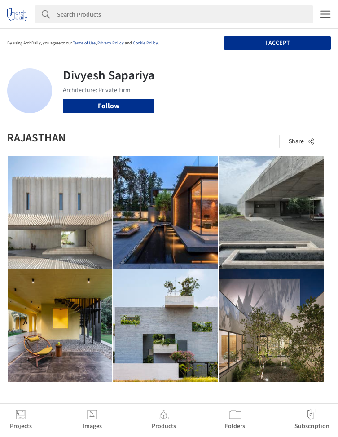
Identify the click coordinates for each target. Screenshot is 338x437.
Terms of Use (84, 43)
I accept (277, 43)
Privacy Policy (110, 43)
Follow (108, 106)
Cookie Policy (145, 43)
